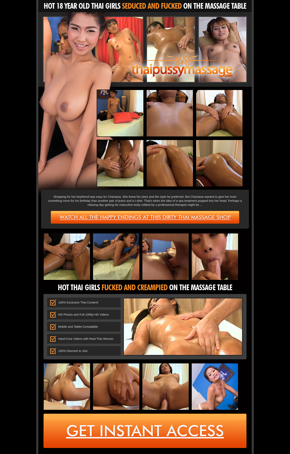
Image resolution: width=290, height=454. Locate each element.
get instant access (145, 431)
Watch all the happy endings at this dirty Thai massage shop (145, 217)
